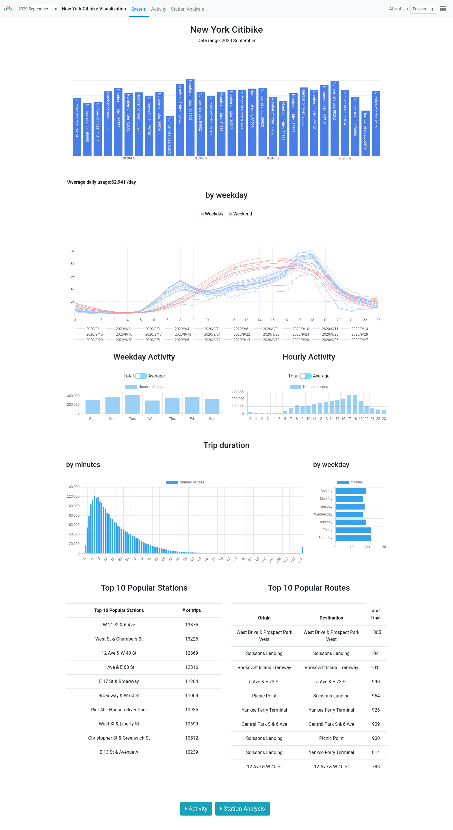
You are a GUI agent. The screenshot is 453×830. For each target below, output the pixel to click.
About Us (398, 9)
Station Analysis (187, 9)
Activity (158, 9)
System (138, 9)
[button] (212, 214)
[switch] (141, 376)
